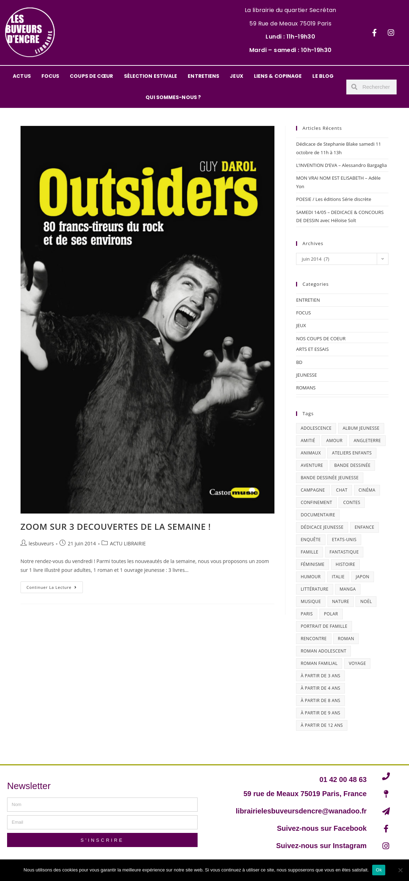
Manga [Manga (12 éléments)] (348, 589)
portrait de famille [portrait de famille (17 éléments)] (324, 626)
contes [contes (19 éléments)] (351, 502)
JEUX (236, 76)
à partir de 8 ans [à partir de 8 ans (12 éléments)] (320, 700)
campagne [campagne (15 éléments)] (313, 490)
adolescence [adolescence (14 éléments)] (316, 428)
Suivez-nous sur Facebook (322, 828)
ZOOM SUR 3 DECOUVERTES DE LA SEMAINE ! (116, 526)
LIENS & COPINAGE (278, 76)
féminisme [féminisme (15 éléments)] (312, 564)
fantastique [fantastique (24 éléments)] (344, 552)
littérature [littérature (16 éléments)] (314, 589)
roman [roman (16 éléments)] (346, 639)
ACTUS (22, 76)
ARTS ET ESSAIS (312, 349)
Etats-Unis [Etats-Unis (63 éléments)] (344, 540)
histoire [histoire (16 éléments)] (345, 564)
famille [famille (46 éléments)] (309, 552)
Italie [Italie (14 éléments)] (338, 577)
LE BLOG (323, 76)
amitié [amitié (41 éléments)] (308, 440)
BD (299, 362)
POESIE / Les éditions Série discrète (333, 199)
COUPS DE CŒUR (91, 76)
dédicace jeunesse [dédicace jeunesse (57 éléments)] (322, 527)
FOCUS (50, 76)
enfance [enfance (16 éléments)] (365, 527)
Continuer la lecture (55, 585)
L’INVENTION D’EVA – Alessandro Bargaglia (341, 165)
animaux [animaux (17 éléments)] (311, 453)
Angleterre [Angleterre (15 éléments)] (367, 440)
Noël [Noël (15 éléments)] (366, 601)
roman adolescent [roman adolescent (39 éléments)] (323, 651)
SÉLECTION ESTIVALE (150, 76)
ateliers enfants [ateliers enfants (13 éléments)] (351, 453)
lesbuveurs (41, 543)
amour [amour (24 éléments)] (334, 440)
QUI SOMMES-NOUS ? (173, 97)
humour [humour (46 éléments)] (310, 577)
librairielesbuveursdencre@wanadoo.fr (301, 811)
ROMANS (306, 387)
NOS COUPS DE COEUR (321, 338)
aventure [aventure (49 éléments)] (312, 465)
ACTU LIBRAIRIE (128, 543)
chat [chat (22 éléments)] (341, 490)
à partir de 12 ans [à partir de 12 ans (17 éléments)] (322, 725)
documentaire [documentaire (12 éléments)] (318, 515)
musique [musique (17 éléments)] (311, 601)
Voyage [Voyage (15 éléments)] (357, 663)
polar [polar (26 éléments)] (331, 614)
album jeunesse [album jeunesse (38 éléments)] (361, 428)
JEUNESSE (306, 375)
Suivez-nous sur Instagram (321, 846)
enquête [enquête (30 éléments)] (311, 540)
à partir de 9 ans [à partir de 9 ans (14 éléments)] (320, 713)
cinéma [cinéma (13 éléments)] (367, 490)
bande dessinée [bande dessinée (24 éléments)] (352, 465)
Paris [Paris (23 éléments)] (307, 614)
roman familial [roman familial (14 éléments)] (319, 663)
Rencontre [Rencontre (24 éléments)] (313, 639)
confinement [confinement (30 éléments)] (316, 502)
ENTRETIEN (308, 300)
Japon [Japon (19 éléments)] (362, 577)
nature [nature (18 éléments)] (340, 601)
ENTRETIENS (203, 76)
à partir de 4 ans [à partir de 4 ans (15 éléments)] (320, 688)
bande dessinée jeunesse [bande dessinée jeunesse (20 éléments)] (330, 478)
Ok (379, 870)
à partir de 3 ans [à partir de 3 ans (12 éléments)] (320, 676)
